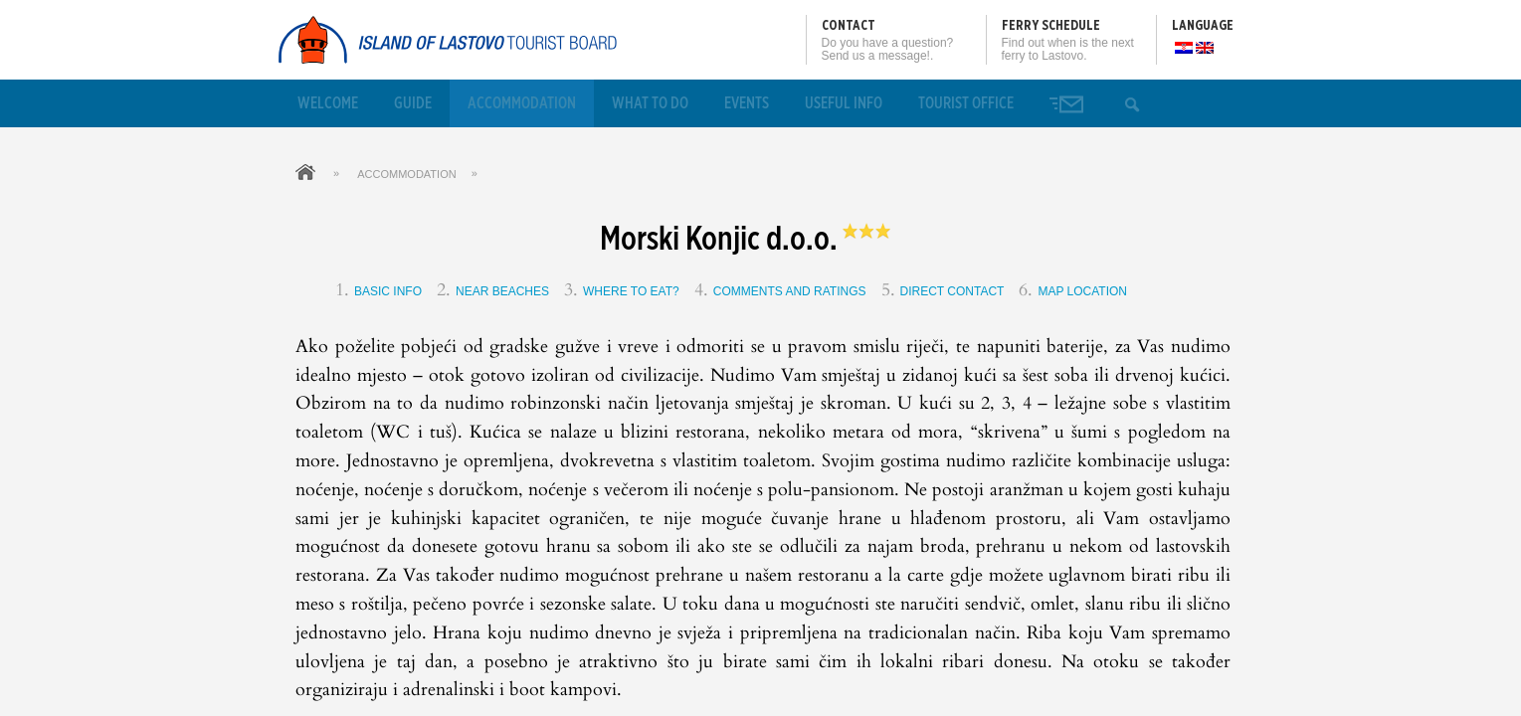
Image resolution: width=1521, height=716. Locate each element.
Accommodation (522, 103)
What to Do (650, 103)
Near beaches (502, 291)
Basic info (388, 291)
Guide (413, 103)
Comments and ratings (789, 291)
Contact (848, 26)
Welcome (327, 103)
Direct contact (952, 291)
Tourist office (966, 103)
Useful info (843, 103)
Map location (1082, 291)
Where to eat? (631, 291)
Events (746, 103)
